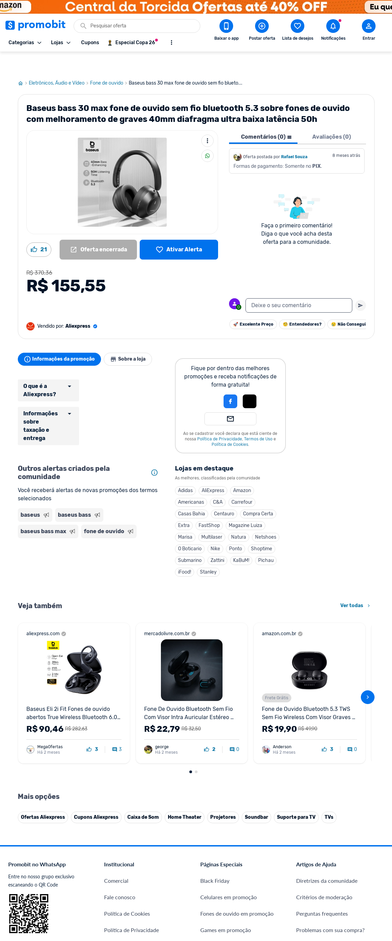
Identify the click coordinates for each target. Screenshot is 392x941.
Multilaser (211, 516)
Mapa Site (116, 801)
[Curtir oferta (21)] (38, 229)
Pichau (266, 540)
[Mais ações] (207, 120)
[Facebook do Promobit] (305, 860)
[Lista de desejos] (179, 229)
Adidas (185, 470)
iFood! (184, 551)
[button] (207, 381)
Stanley (208, 551)
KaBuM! (241, 540)
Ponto (235, 528)
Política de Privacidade (219, 418)
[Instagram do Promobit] (344, 860)
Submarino (190, 540)
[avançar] (368, 606)
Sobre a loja (135, 338)
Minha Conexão (123, 891)
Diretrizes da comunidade (326, 719)
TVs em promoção (221, 817)
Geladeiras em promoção (230, 784)
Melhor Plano (120, 858)
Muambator (118, 908)
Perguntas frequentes (322, 752)
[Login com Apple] (249, 381)
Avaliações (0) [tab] (331, 116)
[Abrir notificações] (333, 31)
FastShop (209, 505)
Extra (184, 505)
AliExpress (213, 470)
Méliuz (112, 875)
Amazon (242, 470)
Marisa (185, 516)
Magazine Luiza (245, 505)
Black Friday (214, 719)
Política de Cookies (230, 424)
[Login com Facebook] (230, 381)
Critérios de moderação (324, 735)
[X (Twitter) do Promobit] (324, 860)
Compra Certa (258, 493)
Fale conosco (119, 735)
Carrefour (241, 482)
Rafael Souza (294, 136)
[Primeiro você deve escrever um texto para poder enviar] (360, 284)
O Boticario (190, 528)
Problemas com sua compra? (330, 768)
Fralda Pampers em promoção (235, 801)
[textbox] (298, 285)
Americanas (191, 482)
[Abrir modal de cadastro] (369, 31)
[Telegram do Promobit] (382, 860)
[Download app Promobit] (226, 31)
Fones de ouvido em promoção (237, 752)
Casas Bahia (191, 493)
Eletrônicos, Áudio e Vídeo (59, 62)
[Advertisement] (89, 548)
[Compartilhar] (207, 135)
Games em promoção (225, 768)
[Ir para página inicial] (23, 62)
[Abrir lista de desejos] (297, 31)
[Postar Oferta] (262, 31)
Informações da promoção (61, 338)
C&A (218, 482)
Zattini (217, 540)
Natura (238, 516)
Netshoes (265, 516)
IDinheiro (115, 842)
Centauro (224, 493)
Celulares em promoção (228, 735)
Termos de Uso (258, 418)
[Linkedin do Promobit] (363, 860)
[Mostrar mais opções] (171, 42)
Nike (215, 528)
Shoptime (261, 528)
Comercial (116, 719)
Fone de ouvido (109, 62)
